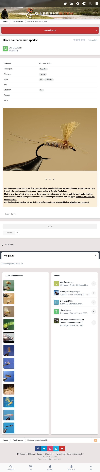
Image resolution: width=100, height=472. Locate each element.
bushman (64, 304)
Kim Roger (64, 325)
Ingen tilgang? (50, 30)
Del (50, 226)
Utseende (49, 454)
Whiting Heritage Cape (70, 291)
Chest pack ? (65, 310)
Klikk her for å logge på (79, 202)
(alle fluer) (13, 51)
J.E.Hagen (64, 285)
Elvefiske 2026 (66, 301)
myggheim (64, 294)
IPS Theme (21, 454)
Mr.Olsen (17, 47)
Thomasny (64, 313)
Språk (40, 454)
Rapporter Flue (11, 214)
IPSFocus (31, 454)
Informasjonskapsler (75, 454)
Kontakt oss (60, 454)
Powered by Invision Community (50, 459)
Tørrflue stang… (67, 282)
